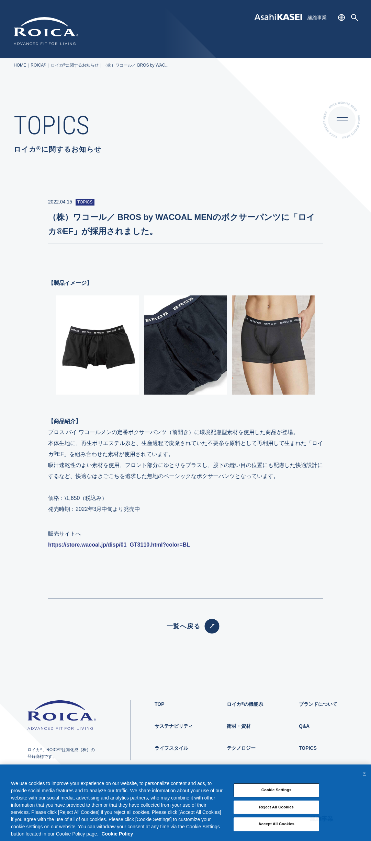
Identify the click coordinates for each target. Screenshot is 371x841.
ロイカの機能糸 (245, 704)
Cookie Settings (276, 794)
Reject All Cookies (276, 811)
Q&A (304, 726)
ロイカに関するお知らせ (75, 65)
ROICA (38, 65)
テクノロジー (241, 748)
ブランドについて (318, 704)
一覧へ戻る (186, 626)
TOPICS (308, 748)
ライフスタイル (171, 748)
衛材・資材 (239, 726)
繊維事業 (317, 17)
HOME (20, 65)
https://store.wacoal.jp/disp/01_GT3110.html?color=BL (119, 545)
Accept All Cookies (276, 828)
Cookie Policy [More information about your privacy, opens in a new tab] (117, 838)
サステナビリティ (174, 726)
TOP (160, 704)
